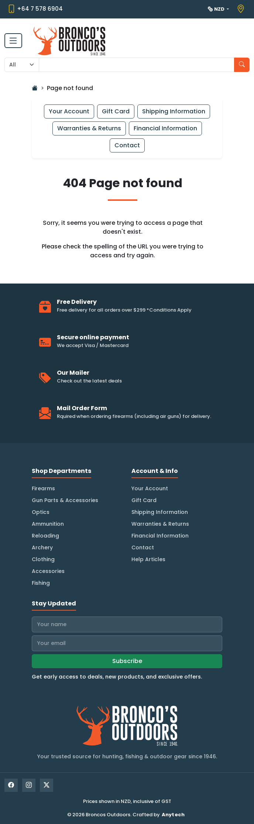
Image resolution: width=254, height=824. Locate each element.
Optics (40, 512)
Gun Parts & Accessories (65, 500)
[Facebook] (11, 785)
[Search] (242, 65)
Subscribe (127, 661)
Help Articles (148, 559)
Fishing (41, 583)
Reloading (45, 535)
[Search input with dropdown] (136, 65)
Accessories (48, 571)
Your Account (69, 111)
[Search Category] (21, 65)
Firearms (43, 488)
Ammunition (48, 524)
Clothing (43, 559)
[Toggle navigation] (13, 40)
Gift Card (116, 111)
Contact (127, 145)
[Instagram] (28, 785)
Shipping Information (173, 111)
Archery (42, 547)
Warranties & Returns (89, 128)
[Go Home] (35, 88)
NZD (217, 9)
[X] (46, 785)
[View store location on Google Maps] (242, 9)
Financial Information (165, 128)
